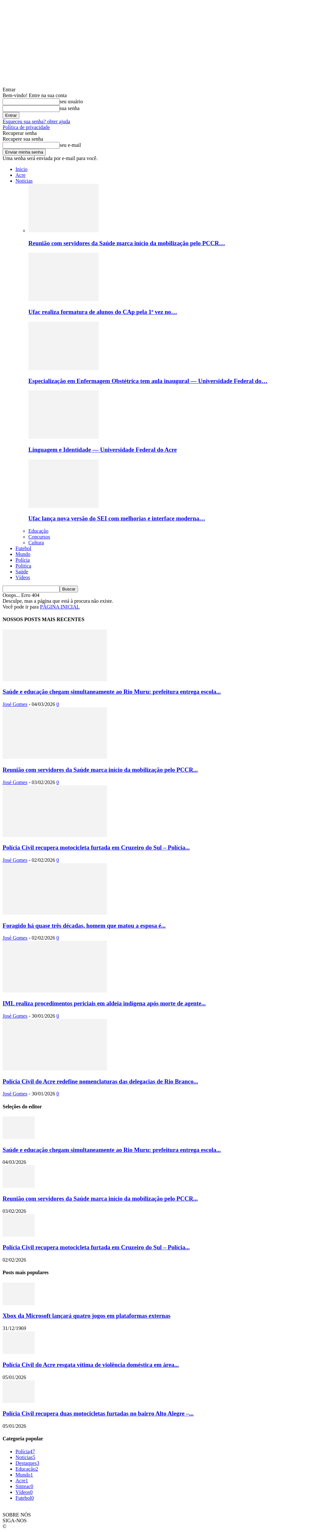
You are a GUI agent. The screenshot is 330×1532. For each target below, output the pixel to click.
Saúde (21, 571)
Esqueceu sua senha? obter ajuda (36, 121)
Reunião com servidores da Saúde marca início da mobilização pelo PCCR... (100, 769)
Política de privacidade (26, 127)
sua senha (70, 108)
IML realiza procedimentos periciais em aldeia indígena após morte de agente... (104, 1003)
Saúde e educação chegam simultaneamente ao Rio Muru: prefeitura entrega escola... (112, 691)
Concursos (39, 536)
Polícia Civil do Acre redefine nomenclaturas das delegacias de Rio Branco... (100, 1081)
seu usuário (71, 101)
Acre (20, 175)
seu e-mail (70, 145)
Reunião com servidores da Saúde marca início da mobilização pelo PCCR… (126, 243)
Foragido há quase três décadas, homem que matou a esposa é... (84, 925)
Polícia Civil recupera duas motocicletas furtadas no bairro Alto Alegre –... (98, 1413)
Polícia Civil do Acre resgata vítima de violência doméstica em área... (91, 1364)
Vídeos (22, 577)
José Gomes (15, 704)
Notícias (24, 181)
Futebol (23, 548)
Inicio (21, 169)
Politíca (23, 566)
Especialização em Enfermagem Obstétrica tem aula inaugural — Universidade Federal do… (147, 381)
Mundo (22, 554)
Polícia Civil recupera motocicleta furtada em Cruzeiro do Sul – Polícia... (96, 847)
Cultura (36, 542)
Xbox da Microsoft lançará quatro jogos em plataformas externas (86, 1315)
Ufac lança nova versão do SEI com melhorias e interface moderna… (116, 518)
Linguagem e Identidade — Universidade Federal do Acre (102, 449)
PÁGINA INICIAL (60, 607)
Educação (38, 531)
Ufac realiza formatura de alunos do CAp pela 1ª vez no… (102, 311)
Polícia (22, 560)
